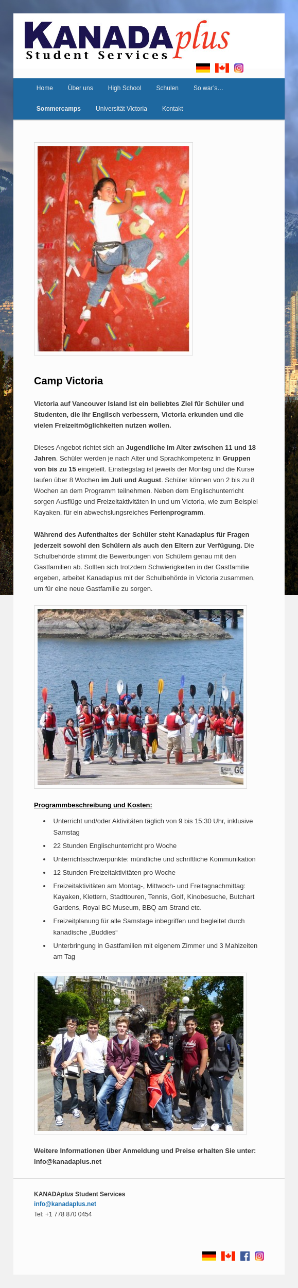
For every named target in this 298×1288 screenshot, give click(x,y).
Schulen (167, 88)
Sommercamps (59, 108)
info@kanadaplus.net (65, 1204)
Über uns (80, 88)
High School (125, 88)
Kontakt (172, 108)
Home (45, 88)
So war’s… (208, 88)
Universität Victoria (121, 108)
